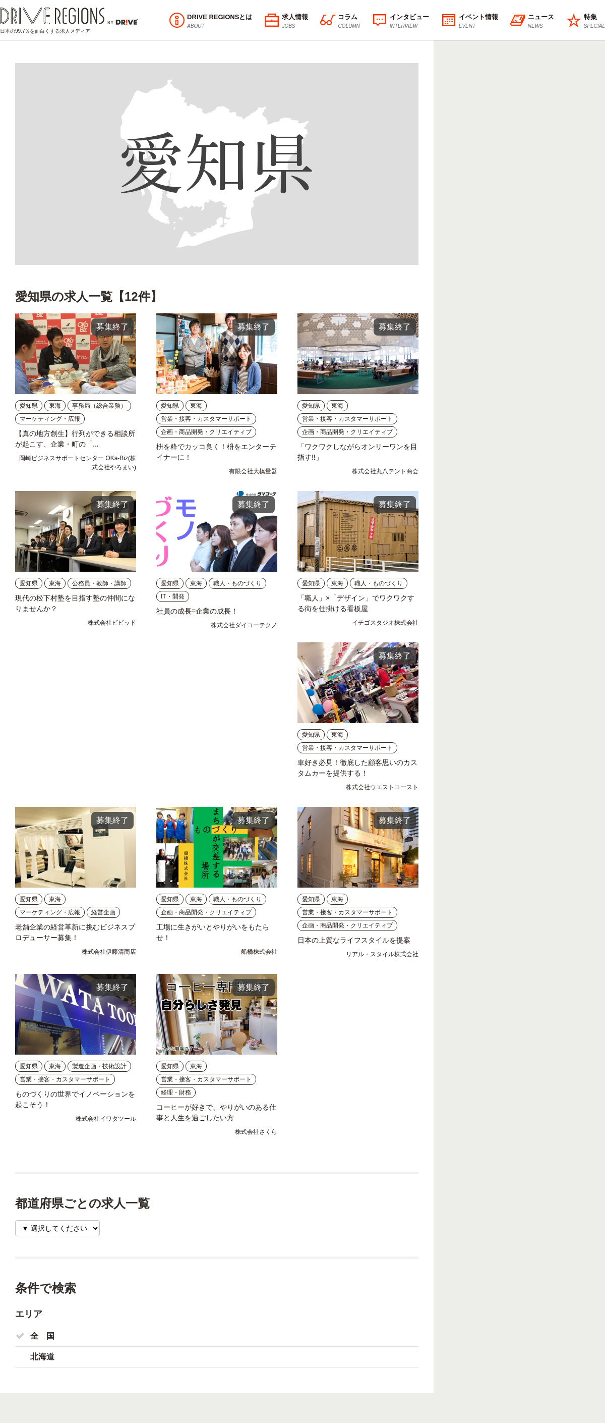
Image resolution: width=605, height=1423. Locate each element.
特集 (585, 21)
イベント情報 (469, 21)
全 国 (42, 1336)
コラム (339, 21)
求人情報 (286, 21)
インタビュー (400, 21)
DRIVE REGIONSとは (210, 21)
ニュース (532, 21)
